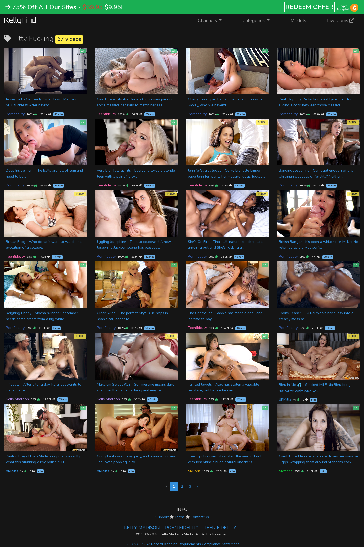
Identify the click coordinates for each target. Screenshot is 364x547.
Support (162, 516)
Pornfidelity (15, 113)
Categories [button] (254, 20)
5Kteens (285, 470)
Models (298, 20)
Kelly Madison (17, 399)
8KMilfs (285, 399)
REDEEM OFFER (309, 7)
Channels (213, 20)
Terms (180, 516)
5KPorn (194, 470)
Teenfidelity (106, 113)
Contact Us (200, 516)
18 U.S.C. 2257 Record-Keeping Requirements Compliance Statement (182, 543)
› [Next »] (197, 486)
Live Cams (340, 20)
